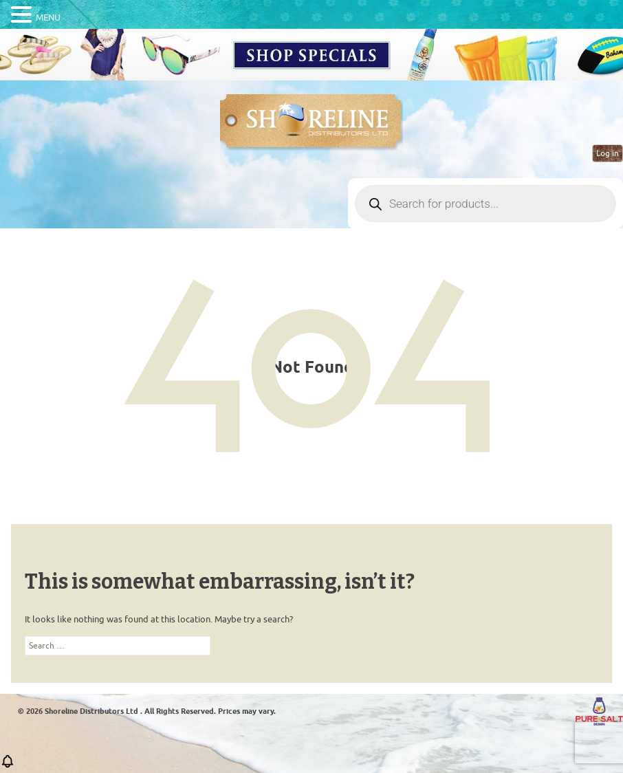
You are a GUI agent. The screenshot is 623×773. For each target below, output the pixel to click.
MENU (48, 17)
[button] (7, 766)
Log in (607, 153)
